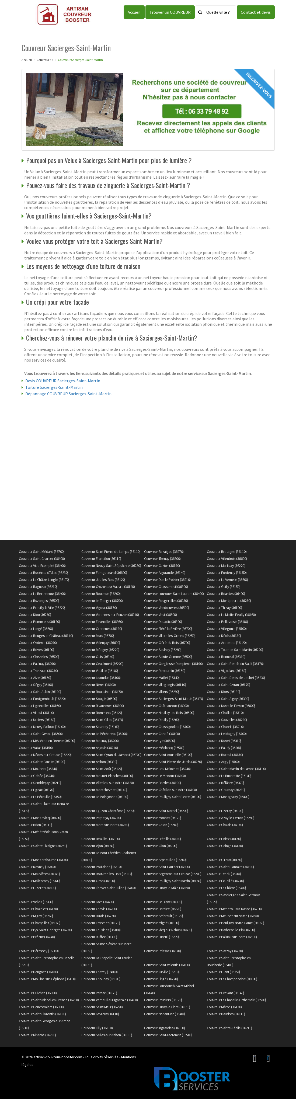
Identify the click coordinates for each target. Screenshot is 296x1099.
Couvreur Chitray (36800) (99, 971)
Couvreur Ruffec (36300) (99, 936)
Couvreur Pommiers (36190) (39, 621)
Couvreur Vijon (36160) (97, 845)
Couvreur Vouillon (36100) (100, 670)
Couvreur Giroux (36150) (224, 859)
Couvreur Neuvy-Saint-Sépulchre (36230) (111, 565)
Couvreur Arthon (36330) (99, 761)
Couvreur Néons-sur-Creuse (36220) (45, 754)
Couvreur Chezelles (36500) (39, 656)
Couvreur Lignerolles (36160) (40, 705)
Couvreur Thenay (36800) (162, 558)
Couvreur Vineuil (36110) (36, 712)
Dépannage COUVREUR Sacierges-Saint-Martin (68, 393)
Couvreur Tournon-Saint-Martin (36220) (235, 649)
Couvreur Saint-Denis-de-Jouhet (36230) (236, 677)
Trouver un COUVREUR (170, 12)
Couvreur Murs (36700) (97, 635)
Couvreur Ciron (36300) (98, 880)
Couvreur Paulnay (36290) (37, 663)
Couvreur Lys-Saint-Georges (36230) (45, 929)
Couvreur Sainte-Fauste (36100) (42, 761)
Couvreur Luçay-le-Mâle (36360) (167, 887)
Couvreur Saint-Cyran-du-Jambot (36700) (111, 754)
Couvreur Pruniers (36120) (163, 999)
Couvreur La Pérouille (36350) (40, 796)
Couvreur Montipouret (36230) (229, 600)
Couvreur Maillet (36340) (161, 677)
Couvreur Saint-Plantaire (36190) (230, 866)
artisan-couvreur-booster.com (58, 1057)
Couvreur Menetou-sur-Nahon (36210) (234, 908)
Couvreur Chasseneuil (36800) (166, 586)
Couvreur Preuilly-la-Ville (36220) (42, 607)
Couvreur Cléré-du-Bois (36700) (167, 642)
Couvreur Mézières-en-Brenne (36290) (47, 740)
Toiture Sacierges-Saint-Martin (54, 387)
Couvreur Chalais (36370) (225, 824)
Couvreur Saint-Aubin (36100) (40, 691)
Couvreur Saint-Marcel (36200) (166, 810)
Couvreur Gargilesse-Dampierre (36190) (173, 663)
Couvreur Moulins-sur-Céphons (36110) (47, 978)
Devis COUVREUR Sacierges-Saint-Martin (62, 380)
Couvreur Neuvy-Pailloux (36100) (42, 726)
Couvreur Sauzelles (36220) (227, 719)
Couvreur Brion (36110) (35, 824)
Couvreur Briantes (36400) (226, 593)
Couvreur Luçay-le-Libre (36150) (167, 1006)
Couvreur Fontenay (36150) (227, 572)
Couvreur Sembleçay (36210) (40, 782)
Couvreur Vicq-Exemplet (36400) (42, 565)
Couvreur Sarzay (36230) (225, 950)
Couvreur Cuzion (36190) (162, 565)
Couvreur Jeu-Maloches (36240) (167, 768)
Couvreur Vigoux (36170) (99, 607)
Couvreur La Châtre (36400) (226, 887)
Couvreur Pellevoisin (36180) (228, 621)
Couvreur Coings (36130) (225, 845)
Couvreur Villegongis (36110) (165, 684)
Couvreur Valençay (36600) (100, 642)
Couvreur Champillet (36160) (39, 922)
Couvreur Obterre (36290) (38, 642)
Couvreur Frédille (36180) (162, 838)
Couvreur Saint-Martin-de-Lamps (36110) (236, 768)
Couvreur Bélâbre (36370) (225, 782)
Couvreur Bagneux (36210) (38, 586)
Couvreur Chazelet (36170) (38, 908)
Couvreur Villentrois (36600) (227, 558)
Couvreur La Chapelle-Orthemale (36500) (236, 999)
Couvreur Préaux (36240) (37, 936)
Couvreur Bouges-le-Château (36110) (46, 635)
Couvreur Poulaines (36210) (101, 866)
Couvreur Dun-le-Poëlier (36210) (167, 579)
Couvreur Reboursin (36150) (164, 670)
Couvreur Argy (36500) (223, 761)
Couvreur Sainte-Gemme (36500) (168, 656)
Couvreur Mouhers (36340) (38, 768)
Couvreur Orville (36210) (161, 971)
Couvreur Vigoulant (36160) (226, 670)
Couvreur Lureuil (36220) (161, 936)
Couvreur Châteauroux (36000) (166, 705)
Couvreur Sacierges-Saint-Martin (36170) (174, 698)
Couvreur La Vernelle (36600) (228, 579)
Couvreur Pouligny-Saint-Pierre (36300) (172, 796)
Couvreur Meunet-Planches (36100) (107, 775)
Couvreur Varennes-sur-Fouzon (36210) (110, 614)
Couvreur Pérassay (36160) (39, 950)
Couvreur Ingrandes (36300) (164, 1027)
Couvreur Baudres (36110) (226, 1013)
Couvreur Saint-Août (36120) (102, 768)
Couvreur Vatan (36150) (36, 747)
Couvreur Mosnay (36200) (100, 740)
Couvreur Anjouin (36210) (99, 747)
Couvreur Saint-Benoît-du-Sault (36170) (235, 663)
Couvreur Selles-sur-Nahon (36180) (106, 1034)
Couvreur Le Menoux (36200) (165, 775)
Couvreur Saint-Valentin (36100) (167, 964)
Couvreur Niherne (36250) (37, 1034)
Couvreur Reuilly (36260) (161, 719)
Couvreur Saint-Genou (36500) (41, 733)
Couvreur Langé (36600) (36, 628)
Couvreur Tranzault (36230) (38, 670)
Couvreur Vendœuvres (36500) (166, 607)
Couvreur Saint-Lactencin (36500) (168, 1034)
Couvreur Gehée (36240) (37, 775)
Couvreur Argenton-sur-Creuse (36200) (172, 873)
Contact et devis (256, 12)
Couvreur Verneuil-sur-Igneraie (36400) (109, 999)
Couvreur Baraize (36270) (162, 908)
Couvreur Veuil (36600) (160, 614)
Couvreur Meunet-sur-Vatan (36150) (233, 915)
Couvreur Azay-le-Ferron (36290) (231, 817)
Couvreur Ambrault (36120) (163, 915)
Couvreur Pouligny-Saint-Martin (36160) (172, 880)
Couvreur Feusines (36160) (101, 929)
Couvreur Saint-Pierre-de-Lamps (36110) (110, 551)
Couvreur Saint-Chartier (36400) (42, 558)
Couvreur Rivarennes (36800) (102, 705)
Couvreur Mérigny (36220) (100, 649)
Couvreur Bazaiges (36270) (164, 551)
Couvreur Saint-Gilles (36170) (102, 719)
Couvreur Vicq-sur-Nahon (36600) (168, 929)
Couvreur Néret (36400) (98, 684)
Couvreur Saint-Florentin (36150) (42, 1013)
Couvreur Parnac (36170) (99, 992)
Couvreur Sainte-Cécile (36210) (229, 1027)
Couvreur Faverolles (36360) (102, 621)
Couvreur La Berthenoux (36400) (42, 593)
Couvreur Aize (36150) (35, 677)
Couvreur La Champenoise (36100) (232, 978)
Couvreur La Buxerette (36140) (229, 775)
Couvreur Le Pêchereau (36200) (104, 733)
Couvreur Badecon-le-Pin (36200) (231, 929)
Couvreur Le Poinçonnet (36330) (104, 796)
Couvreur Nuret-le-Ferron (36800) (231, 705)
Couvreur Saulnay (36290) (162, 649)
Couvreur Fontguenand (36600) (104, 572)
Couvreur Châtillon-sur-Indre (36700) (170, 789)
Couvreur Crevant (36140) (225, 992)
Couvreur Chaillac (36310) (225, 712)
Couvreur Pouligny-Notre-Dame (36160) (235, 922)
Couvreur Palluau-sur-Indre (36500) (232, 936)
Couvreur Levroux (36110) (100, 1013)
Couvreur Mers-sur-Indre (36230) (105, 824)
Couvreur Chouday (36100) (100, 978)
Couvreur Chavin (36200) (99, 908)
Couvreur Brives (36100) (36, 649)
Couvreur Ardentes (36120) (227, 642)
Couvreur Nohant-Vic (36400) (165, 1013)
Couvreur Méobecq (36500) (164, 747)
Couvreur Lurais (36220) (98, 915)
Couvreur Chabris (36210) (225, 726)
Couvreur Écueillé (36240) (225, 880)
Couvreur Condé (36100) (162, 733)
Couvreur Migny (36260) (36, 915)
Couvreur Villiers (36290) (161, 691)
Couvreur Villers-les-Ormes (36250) (169, 635)
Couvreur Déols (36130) (224, 635)
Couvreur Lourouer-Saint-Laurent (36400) (174, 593)
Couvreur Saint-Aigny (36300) (228, 698)
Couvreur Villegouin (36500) (227, 628)
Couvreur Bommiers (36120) (102, 712)
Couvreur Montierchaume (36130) (43, 859)
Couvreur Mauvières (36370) (39, 873)
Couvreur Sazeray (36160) (100, 726)
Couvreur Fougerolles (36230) (166, 600)
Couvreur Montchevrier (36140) (104, 789)
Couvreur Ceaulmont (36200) (102, 663)
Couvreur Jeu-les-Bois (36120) (103, 579)
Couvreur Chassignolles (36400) (167, 726)
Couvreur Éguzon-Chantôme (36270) (107, 810)
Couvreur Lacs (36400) (97, 901)
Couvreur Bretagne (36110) (227, 551)
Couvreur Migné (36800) (161, 922)
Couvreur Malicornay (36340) (40, 880)
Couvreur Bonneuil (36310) (226, 656)
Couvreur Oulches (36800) (38, 992)
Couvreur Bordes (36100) (162, 782)
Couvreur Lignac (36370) (36, 789)
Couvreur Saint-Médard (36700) (42, 551)
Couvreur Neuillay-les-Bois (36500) (169, 712)
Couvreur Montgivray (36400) (228, 796)
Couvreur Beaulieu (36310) (100, 838)
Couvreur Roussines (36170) (102, 691)
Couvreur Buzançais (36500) (39, 600)
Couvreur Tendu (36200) (224, 873)
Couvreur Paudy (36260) (224, 747)
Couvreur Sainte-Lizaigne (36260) (43, 845)
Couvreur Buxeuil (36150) (225, 754)
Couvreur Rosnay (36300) (37, 866)
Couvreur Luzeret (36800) (37, 887)
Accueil (134, 12)
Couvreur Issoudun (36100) (101, 677)
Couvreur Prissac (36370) (162, 950)
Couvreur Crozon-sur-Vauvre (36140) (108, 586)
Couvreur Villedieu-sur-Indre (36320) (107, 782)
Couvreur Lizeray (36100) (225, 810)
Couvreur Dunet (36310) (224, 740)
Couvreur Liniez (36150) (224, 838)
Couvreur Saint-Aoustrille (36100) (168, 754)
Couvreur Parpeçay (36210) (101, 817)
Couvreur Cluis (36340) (97, 656)
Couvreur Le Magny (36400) (227, 733)
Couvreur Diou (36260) (35, 614)
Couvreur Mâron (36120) (224, 1006)
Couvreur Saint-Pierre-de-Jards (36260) (173, 761)
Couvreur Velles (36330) (36, 901)
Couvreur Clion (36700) (160, 845)
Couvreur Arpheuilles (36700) (165, 859)
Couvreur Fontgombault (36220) (42, 698)
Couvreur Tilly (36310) (97, 1027)
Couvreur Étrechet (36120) (100, 922)
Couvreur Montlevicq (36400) (40, 817)
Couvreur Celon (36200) (161, 824)
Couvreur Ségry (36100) (36, 684)
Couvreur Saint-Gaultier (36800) (167, 866)
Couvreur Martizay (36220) (226, 565)
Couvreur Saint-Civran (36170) (228, 684)
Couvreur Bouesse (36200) (100, 593)
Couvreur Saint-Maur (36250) (102, 1006)
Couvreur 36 (45, 60)
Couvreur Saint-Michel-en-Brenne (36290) (49, 999)
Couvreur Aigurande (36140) (164, 572)
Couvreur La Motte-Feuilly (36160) (231, 614)
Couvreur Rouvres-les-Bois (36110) (107, 873)
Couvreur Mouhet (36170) (162, 817)
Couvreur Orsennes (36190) (101, 628)
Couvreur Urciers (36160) (37, 719)
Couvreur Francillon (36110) (101, 558)
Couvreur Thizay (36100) (224, 607)
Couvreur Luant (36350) (224, 971)
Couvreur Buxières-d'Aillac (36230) (43, 572)
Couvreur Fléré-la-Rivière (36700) (168, 628)
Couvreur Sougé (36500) (99, 698)
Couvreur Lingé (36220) (161, 978)
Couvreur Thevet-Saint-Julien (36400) (108, 887)
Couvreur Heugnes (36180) (38, 971)
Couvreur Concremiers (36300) (41, 1006)
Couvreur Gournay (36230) (226, 789)
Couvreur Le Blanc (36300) (163, 901)
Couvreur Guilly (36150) (224, 586)
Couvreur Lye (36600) (159, 740)
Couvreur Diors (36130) (223, 691)
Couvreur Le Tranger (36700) (102, 600)
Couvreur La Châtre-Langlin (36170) (44, 579)
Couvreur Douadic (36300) (163, 621)
